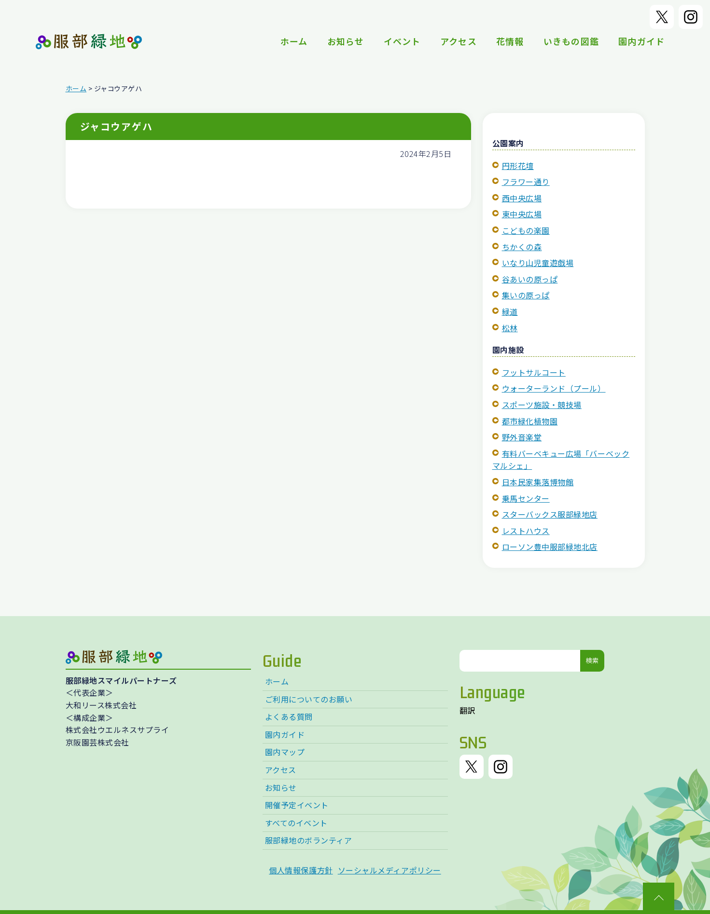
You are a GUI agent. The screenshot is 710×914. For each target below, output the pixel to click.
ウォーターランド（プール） (554, 388)
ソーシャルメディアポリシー (389, 870)
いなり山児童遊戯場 (538, 262)
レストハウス (526, 530)
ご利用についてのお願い (309, 699)
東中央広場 (522, 214)
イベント (402, 41)
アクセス (458, 41)
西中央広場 (522, 198)
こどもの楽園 (526, 230)
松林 (510, 328)
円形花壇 (518, 165)
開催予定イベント (297, 805)
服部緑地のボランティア (308, 840)
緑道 (510, 311)
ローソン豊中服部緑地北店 (550, 546)
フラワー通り (526, 181)
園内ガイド (641, 41)
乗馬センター (526, 498)
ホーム (294, 41)
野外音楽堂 (522, 437)
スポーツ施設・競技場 (542, 404)
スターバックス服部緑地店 (550, 514)
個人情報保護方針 (301, 870)
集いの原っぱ (526, 295)
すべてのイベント (296, 823)
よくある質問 (289, 716)
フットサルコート (534, 372)
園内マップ (285, 752)
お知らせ (345, 41)
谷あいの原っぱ (530, 279)
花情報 (510, 41)
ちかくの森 (522, 247)
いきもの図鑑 (571, 41)
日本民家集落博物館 (538, 482)
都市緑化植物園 (530, 421)
